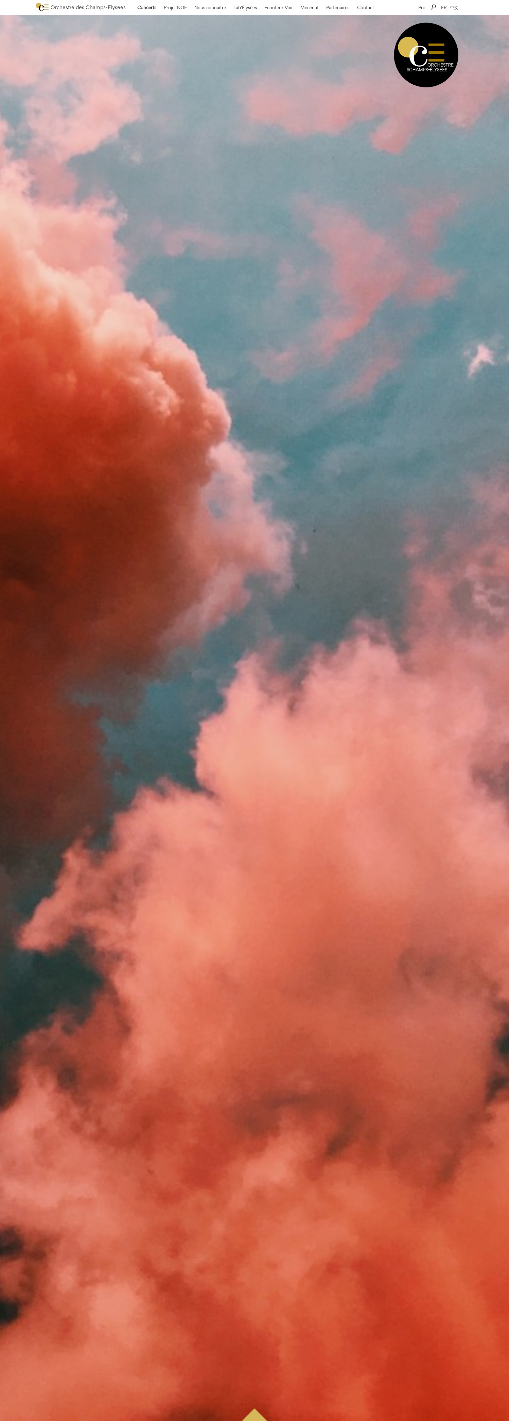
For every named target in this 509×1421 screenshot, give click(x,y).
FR (444, 7)
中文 (454, 7)
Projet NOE (175, 7)
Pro (421, 7)
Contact (365, 7)
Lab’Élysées (245, 7)
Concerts (146, 7)
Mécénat (309, 7)
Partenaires (337, 7)
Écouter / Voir (278, 7)
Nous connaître (210, 7)
